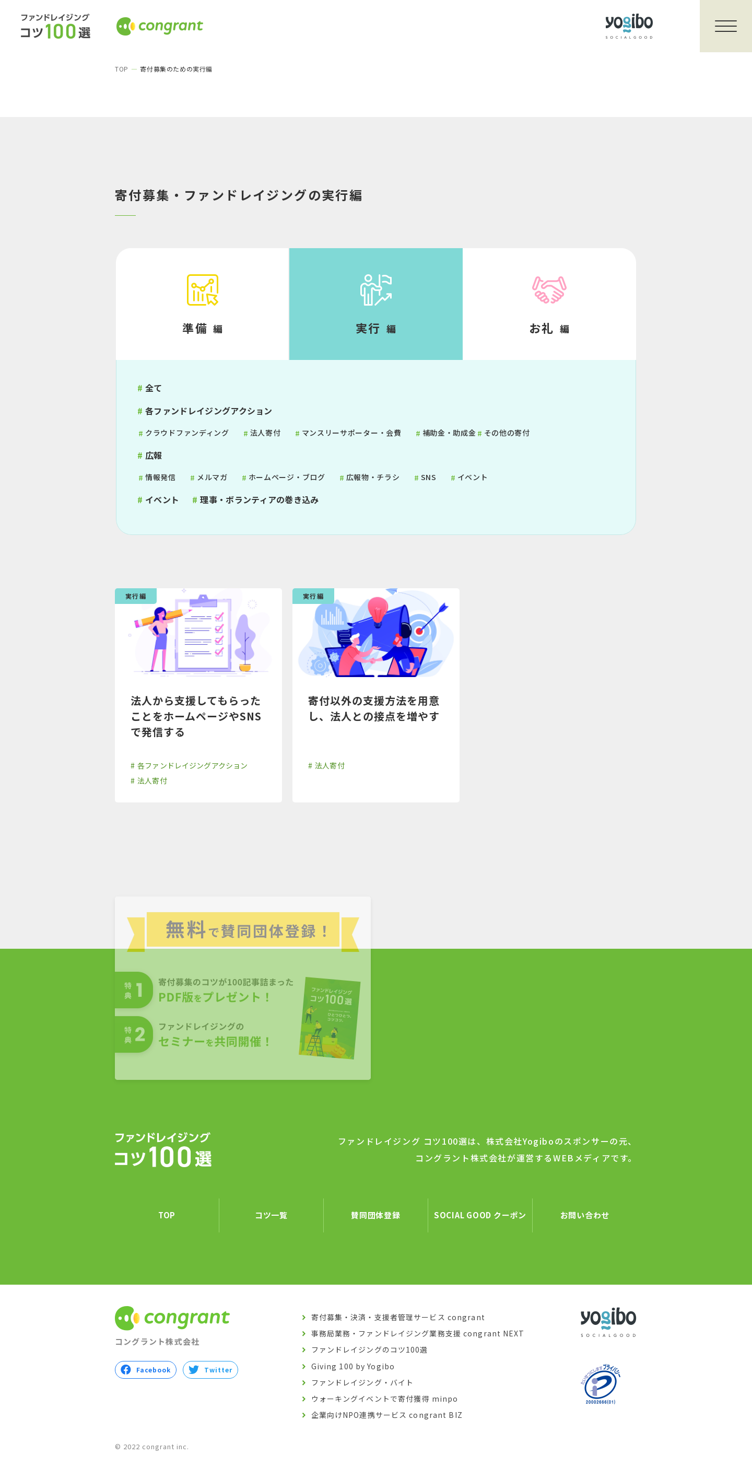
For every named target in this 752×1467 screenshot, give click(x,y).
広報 (153, 455)
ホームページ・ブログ (287, 477)
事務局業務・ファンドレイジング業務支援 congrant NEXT (418, 1334)
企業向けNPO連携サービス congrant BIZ (387, 1415)
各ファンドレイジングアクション (209, 410)
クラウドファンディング (187, 432)
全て (153, 387)
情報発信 (160, 477)
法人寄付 (265, 432)
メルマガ (212, 477)
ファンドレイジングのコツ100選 (369, 1350)
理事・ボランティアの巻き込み (259, 499)
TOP (121, 68)
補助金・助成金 (449, 432)
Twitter (210, 1370)
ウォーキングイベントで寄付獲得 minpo (385, 1399)
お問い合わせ (585, 1215)
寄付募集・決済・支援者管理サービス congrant (398, 1317)
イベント (472, 477)
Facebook (146, 1370)
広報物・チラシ (373, 477)
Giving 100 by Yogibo (353, 1366)
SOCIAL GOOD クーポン (480, 1215)
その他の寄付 (507, 432)
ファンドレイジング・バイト (362, 1382)
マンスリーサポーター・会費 (352, 432)
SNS (429, 477)
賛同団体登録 (376, 1215)
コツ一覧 (271, 1215)
